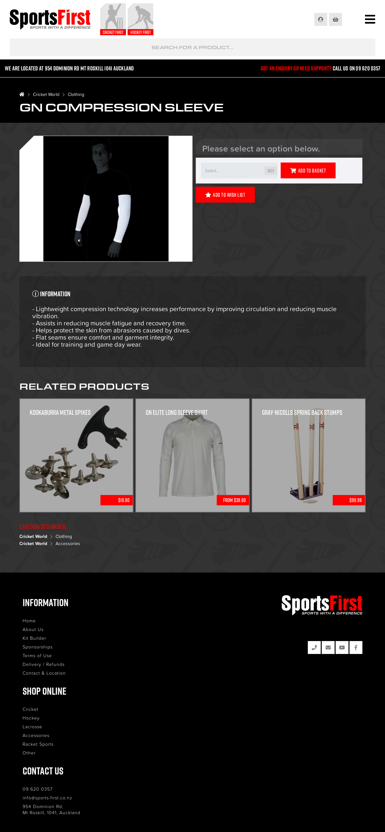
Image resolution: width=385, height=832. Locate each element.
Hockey (31, 718)
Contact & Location (44, 673)
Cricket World (46, 94)
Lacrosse (32, 726)
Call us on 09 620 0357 (356, 68)
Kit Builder (34, 638)
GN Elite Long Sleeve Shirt (177, 412)
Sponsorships (38, 647)
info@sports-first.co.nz (47, 798)
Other (29, 753)
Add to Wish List (225, 194)
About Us (33, 629)
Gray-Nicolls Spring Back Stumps (302, 412)
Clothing (76, 94)
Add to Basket (308, 170)
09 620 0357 (38, 789)
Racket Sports (38, 744)
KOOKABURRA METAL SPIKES (60, 412)
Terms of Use (37, 655)
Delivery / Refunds (44, 664)
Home (29, 620)
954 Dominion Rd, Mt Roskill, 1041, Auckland (51, 809)
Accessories (68, 543)
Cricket (30, 709)
